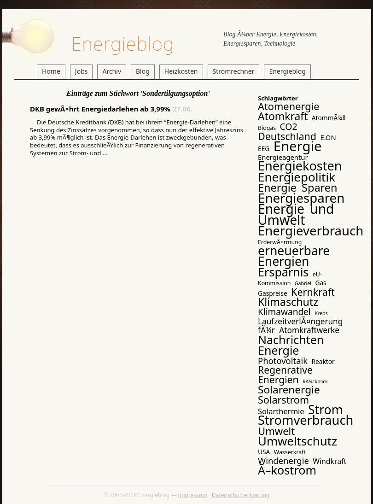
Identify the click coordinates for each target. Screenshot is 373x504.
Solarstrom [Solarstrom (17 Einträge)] (283, 399)
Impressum (192, 495)
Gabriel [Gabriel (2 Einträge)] (303, 283)
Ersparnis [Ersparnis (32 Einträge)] (283, 272)
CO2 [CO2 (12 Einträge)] (288, 126)
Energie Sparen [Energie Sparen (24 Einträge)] (298, 187)
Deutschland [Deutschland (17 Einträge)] (287, 136)
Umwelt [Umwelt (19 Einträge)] (276, 431)
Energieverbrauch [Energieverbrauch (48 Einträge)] (310, 230)
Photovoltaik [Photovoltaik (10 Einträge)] (283, 360)
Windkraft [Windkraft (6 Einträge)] (329, 461)
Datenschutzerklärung (240, 495)
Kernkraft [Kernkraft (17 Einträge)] (313, 292)
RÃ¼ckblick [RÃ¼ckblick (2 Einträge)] (315, 381)
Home (51, 71)
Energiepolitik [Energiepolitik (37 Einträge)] (296, 177)
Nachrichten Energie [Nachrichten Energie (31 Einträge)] (291, 345)
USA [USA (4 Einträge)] (264, 451)
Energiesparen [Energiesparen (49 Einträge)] (301, 197)
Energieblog (122, 43)
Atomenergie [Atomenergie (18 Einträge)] (289, 106)
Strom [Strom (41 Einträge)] (325, 409)
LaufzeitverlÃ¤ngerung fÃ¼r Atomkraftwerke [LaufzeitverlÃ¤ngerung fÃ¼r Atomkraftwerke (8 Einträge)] (300, 325)
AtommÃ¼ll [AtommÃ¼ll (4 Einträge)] (329, 117)
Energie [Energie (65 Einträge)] (298, 146)
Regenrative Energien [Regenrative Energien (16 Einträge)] (285, 374)
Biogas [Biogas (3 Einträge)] (267, 128)
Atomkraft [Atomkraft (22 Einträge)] (283, 116)
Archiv (111, 71)
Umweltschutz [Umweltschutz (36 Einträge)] (297, 441)
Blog (143, 71)
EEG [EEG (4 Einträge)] (263, 148)
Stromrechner (234, 71)
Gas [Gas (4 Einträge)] (320, 282)
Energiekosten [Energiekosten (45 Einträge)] (300, 165)
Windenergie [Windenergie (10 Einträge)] (283, 460)
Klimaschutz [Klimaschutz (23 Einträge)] (288, 301)
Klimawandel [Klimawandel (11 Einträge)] (284, 312)
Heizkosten (181, 71)
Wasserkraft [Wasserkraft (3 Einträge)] (290, 452)
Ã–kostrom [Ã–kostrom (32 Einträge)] (287, 470)
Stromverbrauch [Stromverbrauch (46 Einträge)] (305, 419)
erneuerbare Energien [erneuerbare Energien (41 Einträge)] (294, 256)
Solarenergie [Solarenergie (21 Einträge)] (289, 389)
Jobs (81, 71)
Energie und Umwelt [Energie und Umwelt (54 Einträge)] (296, 214)
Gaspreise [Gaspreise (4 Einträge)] (272, 293)
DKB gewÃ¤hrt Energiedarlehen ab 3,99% (100, 108)
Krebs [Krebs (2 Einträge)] (321, 313)
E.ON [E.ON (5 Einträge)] (328, 137)
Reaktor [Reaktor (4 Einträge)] (323, 361)
